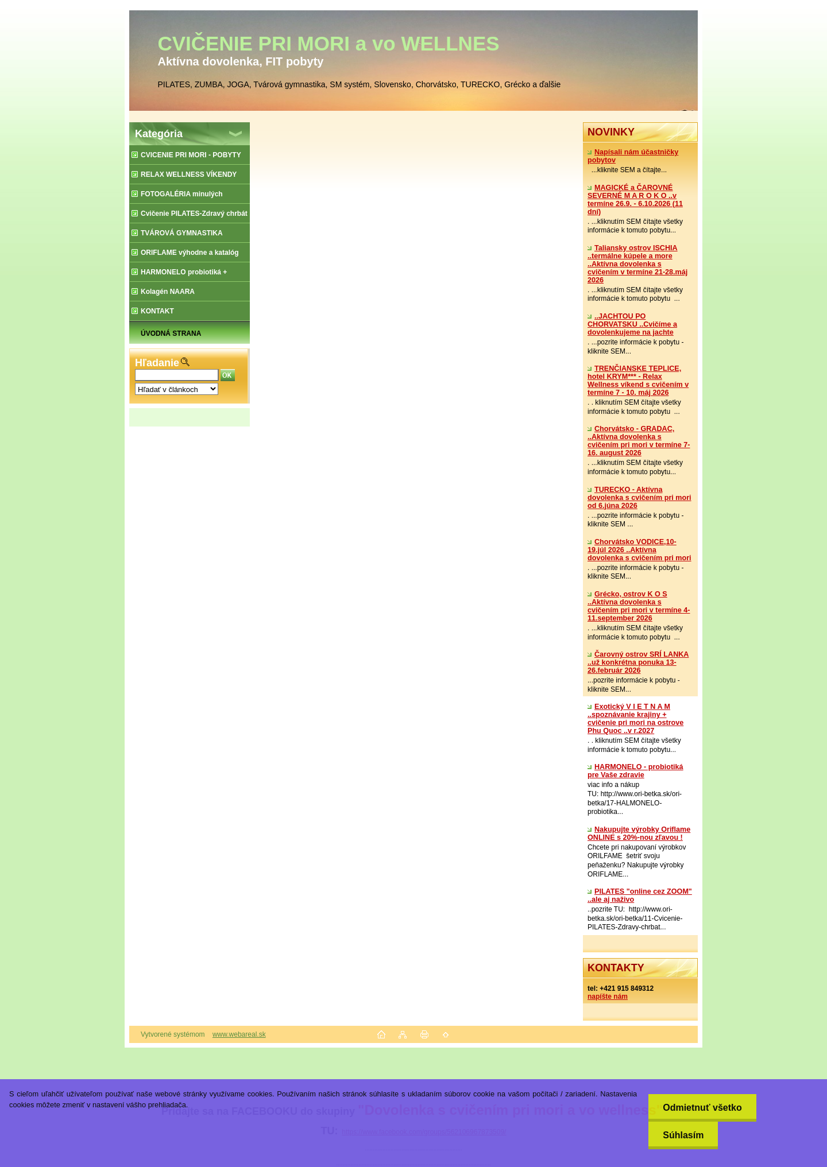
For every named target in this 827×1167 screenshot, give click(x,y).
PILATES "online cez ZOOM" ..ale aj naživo (640, 895)
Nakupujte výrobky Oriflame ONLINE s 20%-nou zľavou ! (639, 833)
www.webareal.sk (239, 1034)
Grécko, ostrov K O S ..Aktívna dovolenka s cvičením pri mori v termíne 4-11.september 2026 (639, 606)
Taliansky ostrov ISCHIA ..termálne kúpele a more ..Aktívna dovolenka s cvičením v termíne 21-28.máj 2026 (637, 264)
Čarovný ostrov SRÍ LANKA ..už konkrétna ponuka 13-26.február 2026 (638, 662)
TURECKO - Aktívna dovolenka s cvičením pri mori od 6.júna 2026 (639, 498)
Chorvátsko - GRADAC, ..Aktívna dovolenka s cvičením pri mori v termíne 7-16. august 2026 (639, 441)
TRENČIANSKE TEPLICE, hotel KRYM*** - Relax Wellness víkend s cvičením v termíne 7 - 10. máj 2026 (638, 381)
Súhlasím (683, 1135)
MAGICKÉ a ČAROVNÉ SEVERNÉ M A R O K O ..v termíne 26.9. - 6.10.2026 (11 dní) (635, 200)
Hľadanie (157, 363)
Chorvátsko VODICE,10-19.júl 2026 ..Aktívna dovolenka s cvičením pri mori (639, 550)
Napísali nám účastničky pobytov (633, 156)
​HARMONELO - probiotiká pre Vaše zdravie (635, 771)
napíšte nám (608, 996)
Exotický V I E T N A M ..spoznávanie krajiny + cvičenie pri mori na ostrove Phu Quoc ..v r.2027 (635, 719)
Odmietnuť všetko (702, 1107)
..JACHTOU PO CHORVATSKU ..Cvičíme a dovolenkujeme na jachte (632, 324)
